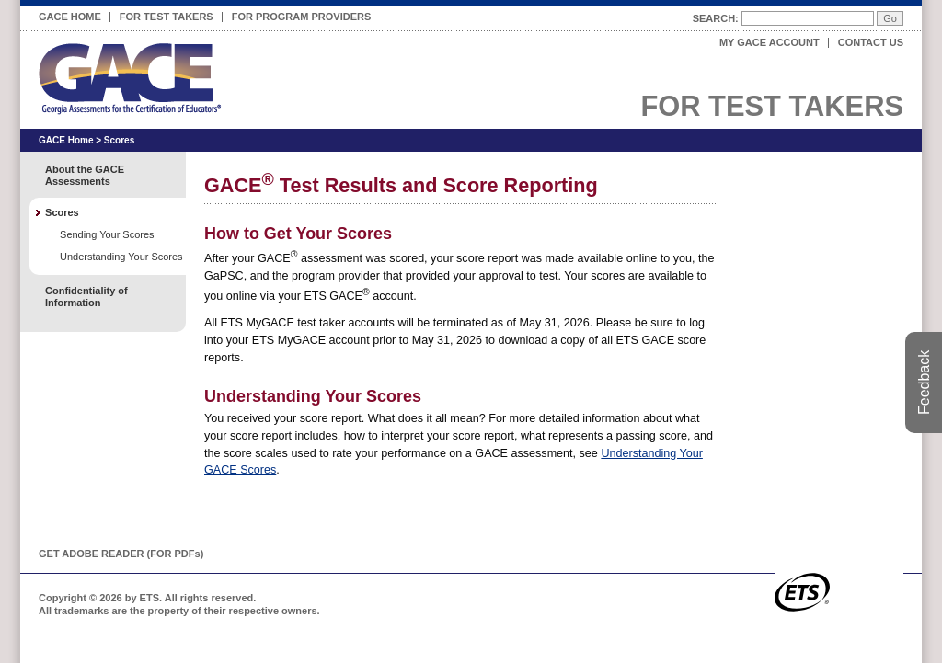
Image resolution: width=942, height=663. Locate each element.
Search (714, 18)
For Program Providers (302, 14)
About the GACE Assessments (84, 175)
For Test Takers (166, 14)
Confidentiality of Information (86, 296)
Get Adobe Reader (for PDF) (121, 553)
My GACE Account (769, 42)
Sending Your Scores (107, 234)
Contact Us (870, 42)
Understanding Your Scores (121, 256)
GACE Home (70, 16)
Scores (119, 140)
